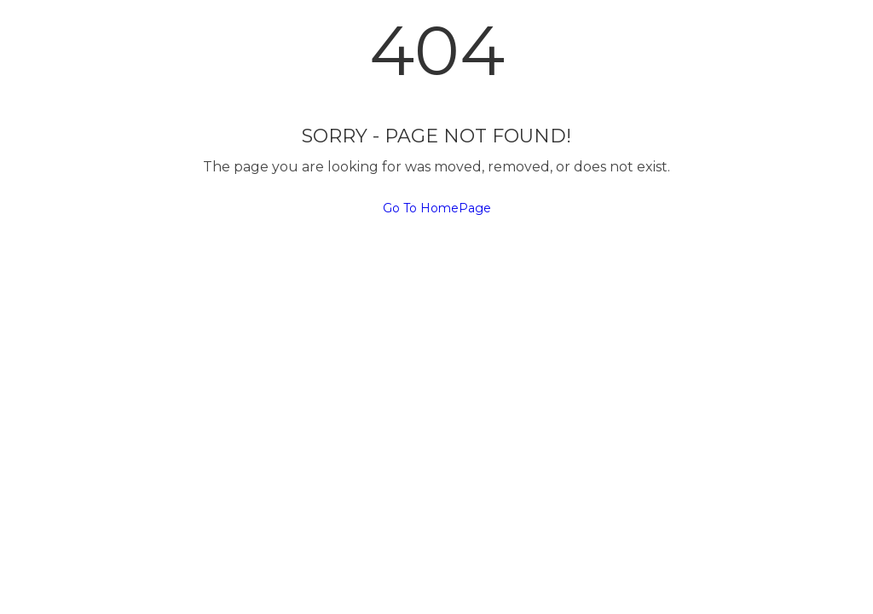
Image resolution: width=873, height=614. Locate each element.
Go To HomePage (437, 208)
